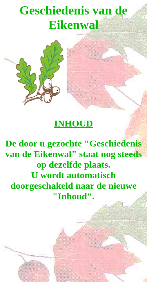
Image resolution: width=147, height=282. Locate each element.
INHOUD (73, 123)
